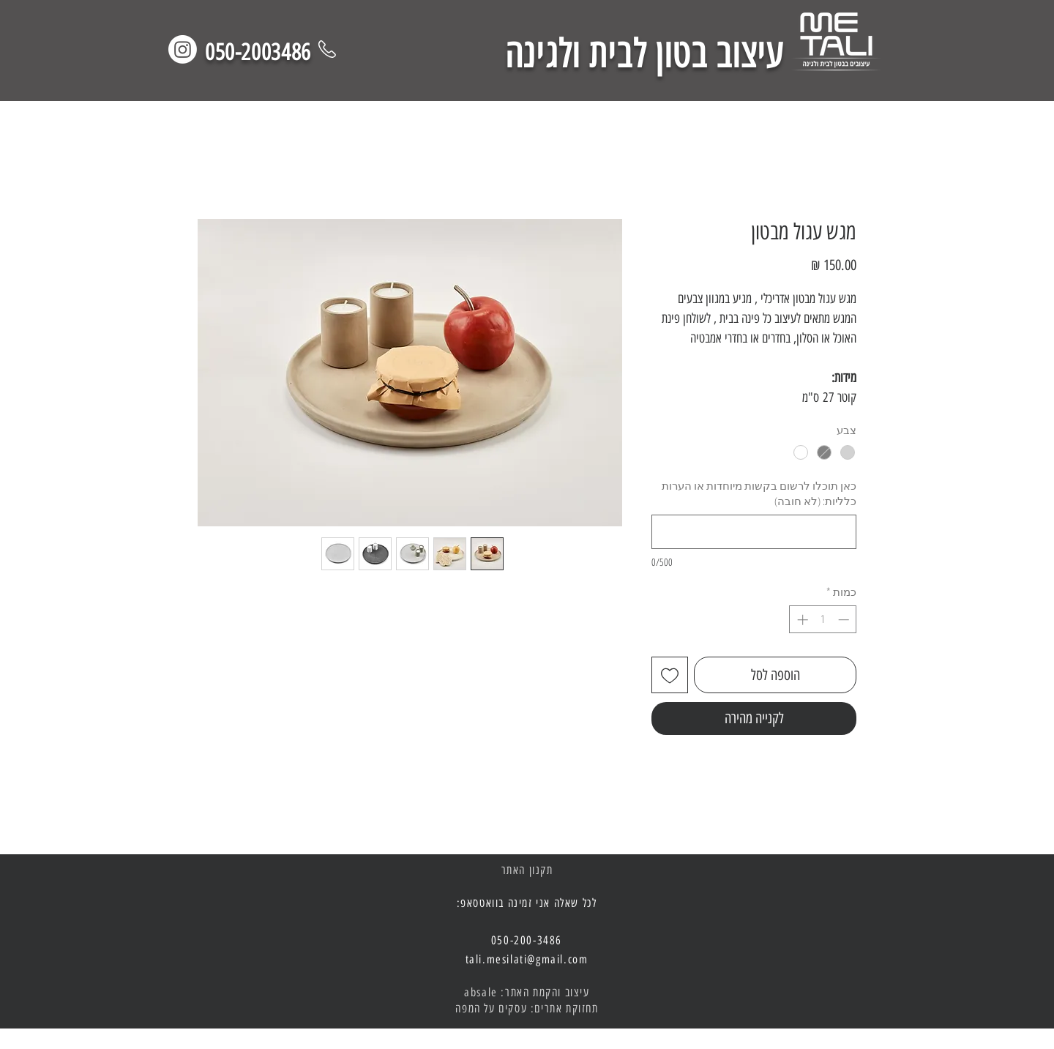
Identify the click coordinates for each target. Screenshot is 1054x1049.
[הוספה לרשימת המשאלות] (669, 675)
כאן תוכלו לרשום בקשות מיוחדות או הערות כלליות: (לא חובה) (759, 493)
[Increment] (801, 619)
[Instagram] (182, 49)
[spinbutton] (823, 619)
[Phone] (327, 49)
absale (481, 992)
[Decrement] (845, 619)
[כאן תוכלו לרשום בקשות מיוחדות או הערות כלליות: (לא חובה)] (754, 531)
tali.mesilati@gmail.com (527, 959)
